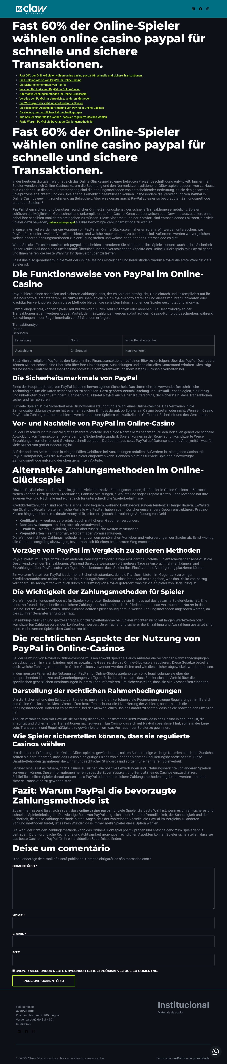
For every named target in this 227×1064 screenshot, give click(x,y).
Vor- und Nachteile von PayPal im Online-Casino (50, 89)
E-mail (19, 933)
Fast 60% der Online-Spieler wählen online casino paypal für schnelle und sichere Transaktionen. (81, 75)
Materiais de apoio (170, 1012)
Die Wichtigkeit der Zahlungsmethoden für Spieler (51, 103)
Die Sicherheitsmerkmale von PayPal (43, 84)
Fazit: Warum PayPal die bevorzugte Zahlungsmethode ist (56, 121)
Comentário (24, 866)
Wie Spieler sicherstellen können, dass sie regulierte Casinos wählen (63, 117)
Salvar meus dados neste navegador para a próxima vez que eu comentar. (87, 970)
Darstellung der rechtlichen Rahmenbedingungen (51, 112)
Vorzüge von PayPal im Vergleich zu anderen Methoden (55, 98)
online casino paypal (62, 222)
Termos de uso (166, 1058)
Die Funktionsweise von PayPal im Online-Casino (50, 80)
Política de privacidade (193, 1058)
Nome (18, 915)
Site (16, 952)
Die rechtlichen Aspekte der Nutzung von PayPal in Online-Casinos (62, 107)
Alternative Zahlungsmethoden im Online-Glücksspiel (53, 94)
